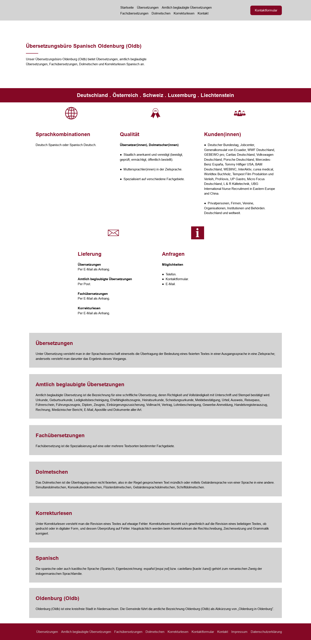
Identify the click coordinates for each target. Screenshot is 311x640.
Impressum (239, 632)
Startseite (127, 7)
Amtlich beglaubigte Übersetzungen (187, 7)
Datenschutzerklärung (266, 632)
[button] (266, 10)
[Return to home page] (67, 10)
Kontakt (203, 13)
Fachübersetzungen (134, 13)
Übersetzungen (148, 7)
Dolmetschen (161, 13)
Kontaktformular (203, 632)
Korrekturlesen (184, 13)
